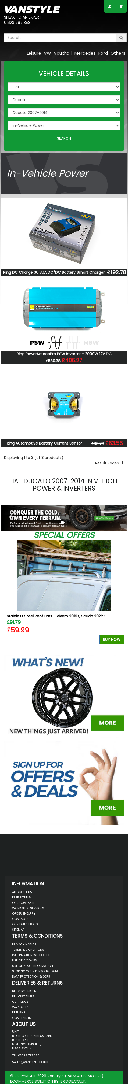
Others (118, 53)
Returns (18, 1012)
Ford (103, 53)
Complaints (21, 1018)
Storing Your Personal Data (35, 971)
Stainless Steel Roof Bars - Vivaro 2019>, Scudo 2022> (56, 616)
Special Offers (64, 535)
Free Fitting (21, 897)
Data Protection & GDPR (31, 976)
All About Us (22, 892)
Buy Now (111, 639)
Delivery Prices (24, 991)
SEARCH (64, 138)
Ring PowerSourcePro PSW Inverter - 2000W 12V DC (64, 354)
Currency (20, 1002)
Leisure (34, 53)
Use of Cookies (24, 960)
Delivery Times (23, 996)
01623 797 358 (17, 22)
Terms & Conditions (28, 950)
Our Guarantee (24, 903)
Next (118, 596)
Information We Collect (32, 955)
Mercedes (84, 53)
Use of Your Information (32, 966)
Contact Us (21, 919)
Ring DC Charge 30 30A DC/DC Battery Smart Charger (54, 272)
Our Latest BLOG (25, 924)
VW (47, 53)
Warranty (20, 1007)
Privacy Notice (24, 944)
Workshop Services (28, 908)
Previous (10, 596)
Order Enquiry (23, 913)
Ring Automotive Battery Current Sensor (44, 443)
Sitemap (18, 929)
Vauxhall (63, 53)
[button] (10, 516)
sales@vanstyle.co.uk (30, 1062)
